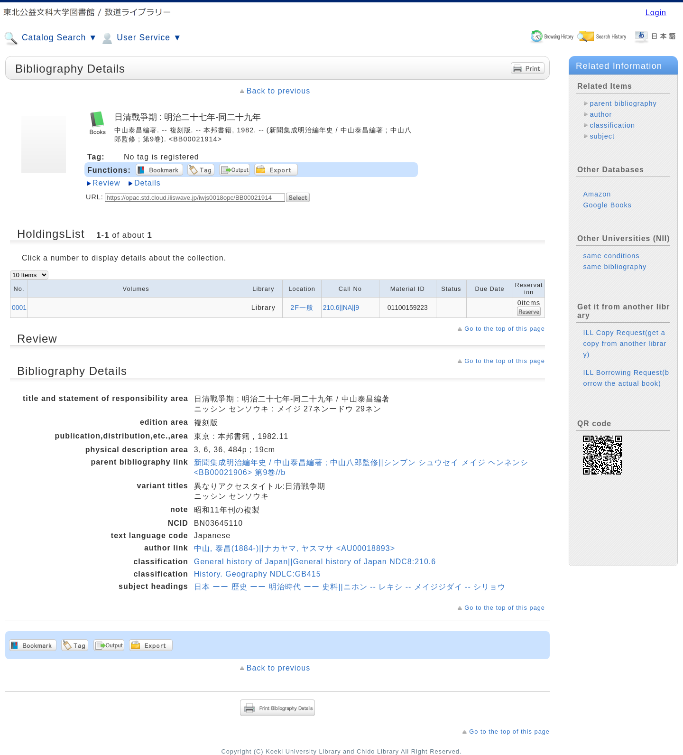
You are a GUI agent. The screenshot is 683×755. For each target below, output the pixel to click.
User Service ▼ (141, 38)
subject (602, 136)
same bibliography (614, 266)
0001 (19, 307)
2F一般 (302, 307)
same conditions (611, 256)
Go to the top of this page (504, 328)
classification (612, 125)
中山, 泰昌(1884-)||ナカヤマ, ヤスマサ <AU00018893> (294, 548)
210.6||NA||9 (341, 307)
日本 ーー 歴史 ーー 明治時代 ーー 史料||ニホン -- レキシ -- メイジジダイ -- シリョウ (350, 587)
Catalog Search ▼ (50, 38)
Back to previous (278, 91)
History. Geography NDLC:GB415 (257, 574)
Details (147, 183)
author (601, 114)
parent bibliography (623, 103)
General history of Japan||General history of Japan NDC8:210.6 (315, 562)
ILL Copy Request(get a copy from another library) (624, 343)
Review (106, 183)
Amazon (597, 194)
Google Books (607, 205)
